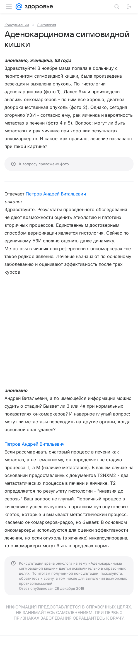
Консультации (16, 25)
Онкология (46, 25)
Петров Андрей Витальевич (56, 194)
